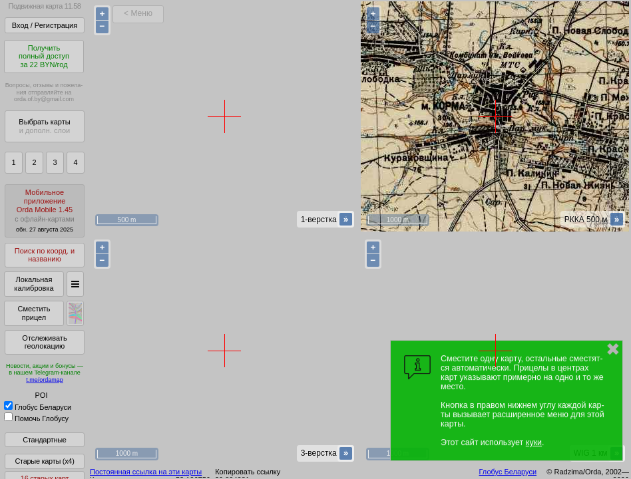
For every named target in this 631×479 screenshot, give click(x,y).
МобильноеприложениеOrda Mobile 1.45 (44, 210)
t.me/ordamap (44, 380)
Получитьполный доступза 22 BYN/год (44, 56)
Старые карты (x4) (44, 461)
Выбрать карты (44, 126)
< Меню (138, 13)
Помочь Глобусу (36, 418)
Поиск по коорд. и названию (45, 255)
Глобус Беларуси (37, 407)
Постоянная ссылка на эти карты (146, 472)
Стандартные (44, 440)
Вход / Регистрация (44, 25)
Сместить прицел (33, 313)
